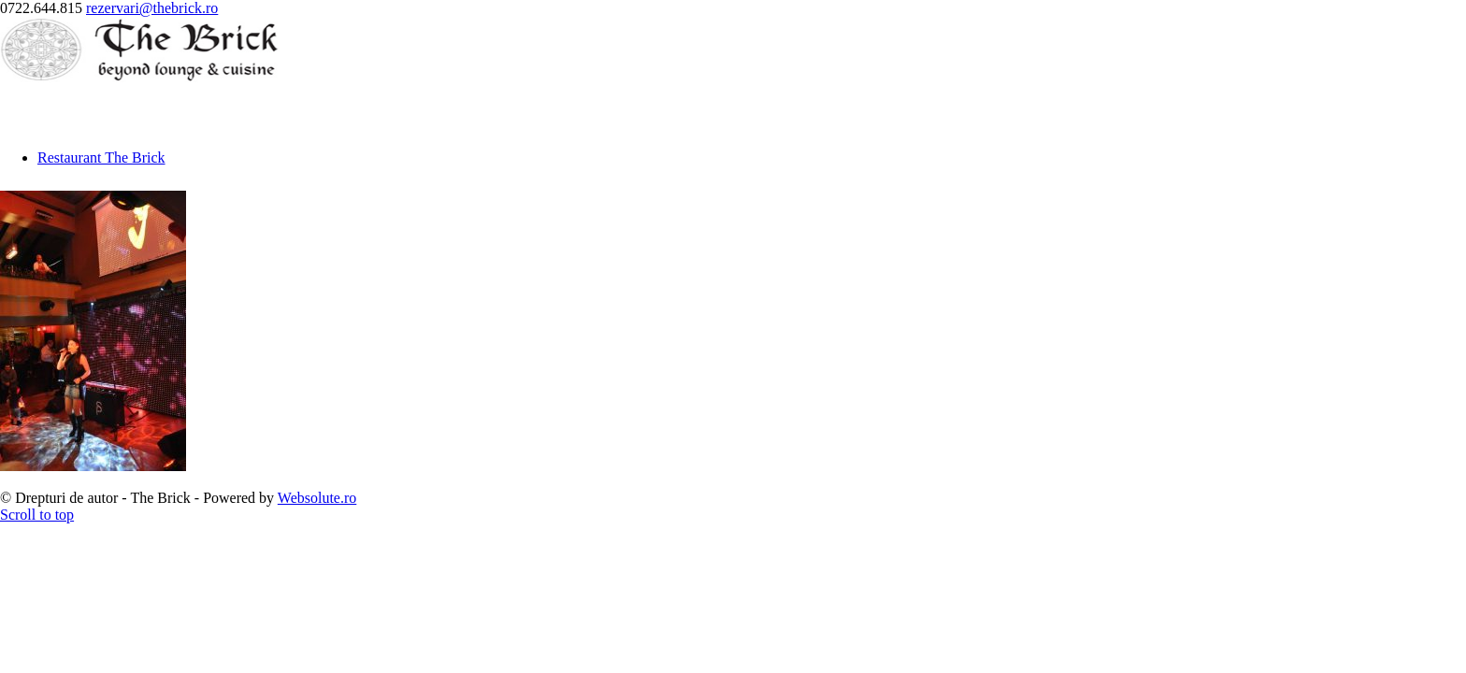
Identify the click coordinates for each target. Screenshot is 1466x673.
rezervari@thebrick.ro (152, 8)
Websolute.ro (317, 498)
